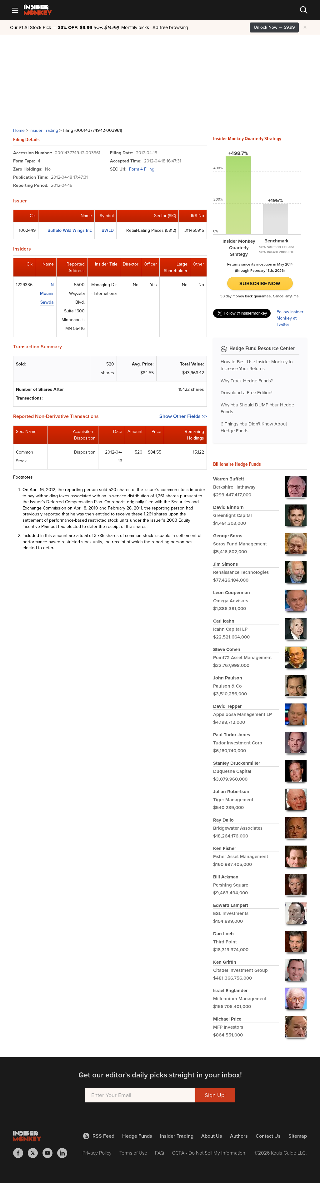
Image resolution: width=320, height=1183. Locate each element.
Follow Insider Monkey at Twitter (290, 318)
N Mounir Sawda (47, 293)
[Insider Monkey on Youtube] (49, 1153)
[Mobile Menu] (15, 10)
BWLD (108, 230)
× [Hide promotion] (305, 27)
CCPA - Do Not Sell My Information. (209, 1152)
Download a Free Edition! (246, 392)
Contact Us (268, 1136)
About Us (211, 1136)
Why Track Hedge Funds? (247, 380)
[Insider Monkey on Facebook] (20, 1153)
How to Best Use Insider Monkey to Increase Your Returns (257, 365)
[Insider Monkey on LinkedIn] (64, 1153)
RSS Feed (98, 1136)
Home (19, 130)
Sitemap (297, 1136)
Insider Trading (43, 130)
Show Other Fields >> (183, 416)
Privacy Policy (97, 1152)
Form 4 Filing (141, 169)
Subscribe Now (259, 283)
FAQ (159, 1152)
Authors (239, 1136)
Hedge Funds (137, 1136)
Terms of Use (133, 1152)
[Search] (304, 10)
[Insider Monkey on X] (35, 1153)
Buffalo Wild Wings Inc (70, 230)
